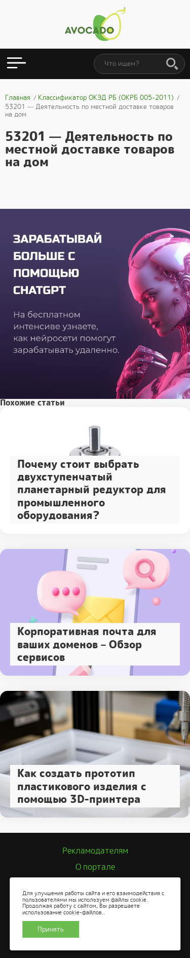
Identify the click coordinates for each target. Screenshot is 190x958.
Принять (50, 929)
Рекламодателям (95, 851)
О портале (95, 867)
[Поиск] (172, 64)
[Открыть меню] (16, 64)
